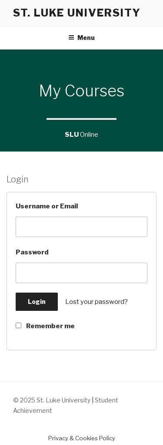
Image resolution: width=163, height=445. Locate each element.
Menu (81, 37)
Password (32, 252)
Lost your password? (96, 302)
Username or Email (47, 206)
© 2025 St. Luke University (52, 400)
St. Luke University (76, 13)
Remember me (45, 326)
